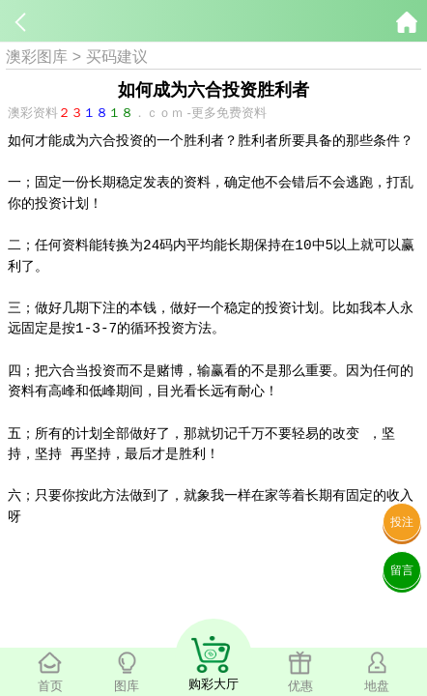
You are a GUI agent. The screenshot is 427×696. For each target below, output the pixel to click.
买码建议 (117, 56)
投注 (401, 522)
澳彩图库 (37, 56)
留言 (401, 570)
